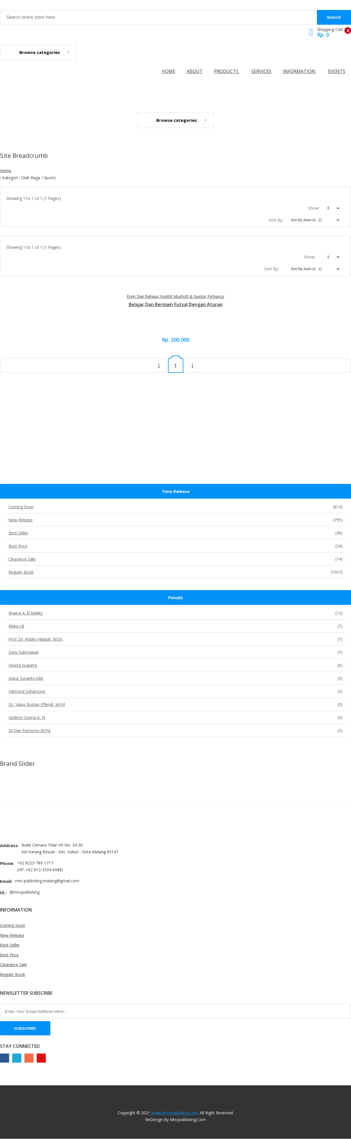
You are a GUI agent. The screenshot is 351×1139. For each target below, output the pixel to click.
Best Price (175, 545)
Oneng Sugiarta (175, 665)
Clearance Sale (175, 559)
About (195, 71)
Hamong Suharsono (175, 691)
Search (334, 17)
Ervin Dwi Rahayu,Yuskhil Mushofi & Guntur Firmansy (175, 296)
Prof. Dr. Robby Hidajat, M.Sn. (175, 639)
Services (261, 71)
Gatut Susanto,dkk (175, 678)
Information (299, 71)
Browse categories (39, 52)
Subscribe (25, 1028)
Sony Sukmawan (175, 652)
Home (168, 71)
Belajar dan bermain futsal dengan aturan (176, 304)
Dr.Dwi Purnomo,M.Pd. (175, 730)
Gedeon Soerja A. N (175, 717)
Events (336, 71)
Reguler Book (175, 572)
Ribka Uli (175, 626)
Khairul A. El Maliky (175, 612)
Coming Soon (175, 506)
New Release (175, 519)
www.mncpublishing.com (174, 1113)
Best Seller (175, 532)
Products (227, 71)
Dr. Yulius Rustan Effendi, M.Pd (175, 704)
